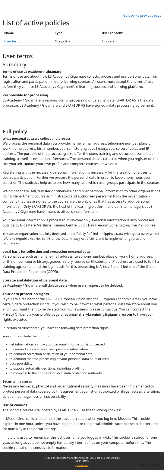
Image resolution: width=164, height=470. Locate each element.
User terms (82, 461)
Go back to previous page (142, 15)
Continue (82, 466)
